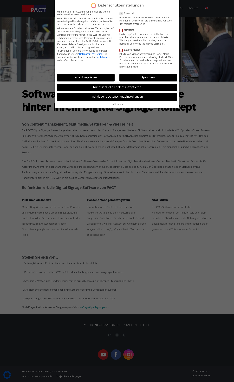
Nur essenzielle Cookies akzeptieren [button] (117, 86)
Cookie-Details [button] (117, 103)
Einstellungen (103, 56)
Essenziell (128, 12)
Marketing (128, 29)
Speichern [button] (148, 76)
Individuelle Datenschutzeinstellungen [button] (117, 95)
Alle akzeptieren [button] (86, 76)
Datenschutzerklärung (91, 53)
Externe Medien (131, 48)
